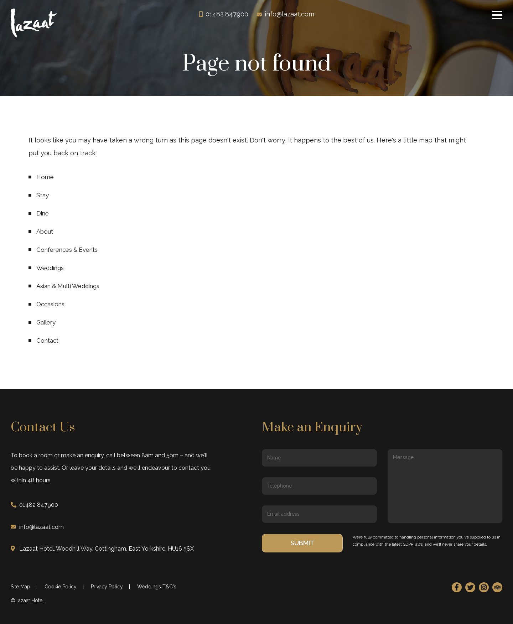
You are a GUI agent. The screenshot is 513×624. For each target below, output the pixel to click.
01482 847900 (227, 15)
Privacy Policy (107, 586)
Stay (42, 195)
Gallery (46, 322)
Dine (42, 213)
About (44, 231)
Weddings (50, 267)
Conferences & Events (67, 249)
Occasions (50, 304)
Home (45, 177)
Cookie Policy (61, 586)
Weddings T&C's (156, 586)
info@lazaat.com (289, 15)
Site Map (20, 586)
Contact (47, 340)
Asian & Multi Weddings (67, 286)
